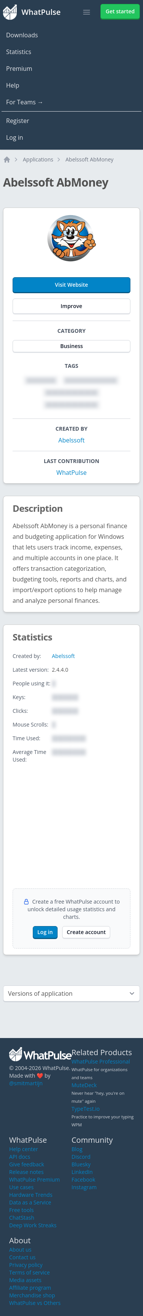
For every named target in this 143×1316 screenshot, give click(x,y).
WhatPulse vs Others (35, 1302)
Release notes (26, 1171)
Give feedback (26, 1164)
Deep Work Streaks (32, 1225)
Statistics (18, 52)
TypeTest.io (86, 1108)
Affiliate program (30, 1287)
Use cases (21, 1187)
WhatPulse (71, 472)
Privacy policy (26, 1264)
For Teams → (24, 102)
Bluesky (81, 1164)
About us (20, 1249)
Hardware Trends (30, 1194)
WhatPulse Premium (34, 1179)
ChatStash (21, 1217)
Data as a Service (30, 1202)
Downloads (22, 35)
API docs (19, 1156)
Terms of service (29, 1272)
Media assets (25, 1280)
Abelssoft (71, 440)
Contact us (22, 1257)
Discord (81, 1156)
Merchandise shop (32, 1295)
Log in (14, 137)
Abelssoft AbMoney (90, 159)
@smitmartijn (26, 1083)
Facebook (83, 1179)
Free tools (21, 1210)
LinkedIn (82, 1171)
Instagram (84, 1187)
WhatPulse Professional (101, 1061)
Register (17, 121)
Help (12, 85)
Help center (23, 1149)
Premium (19, 68)
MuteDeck (84, 1085)
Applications (38, 159)
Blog (77, 1149)
